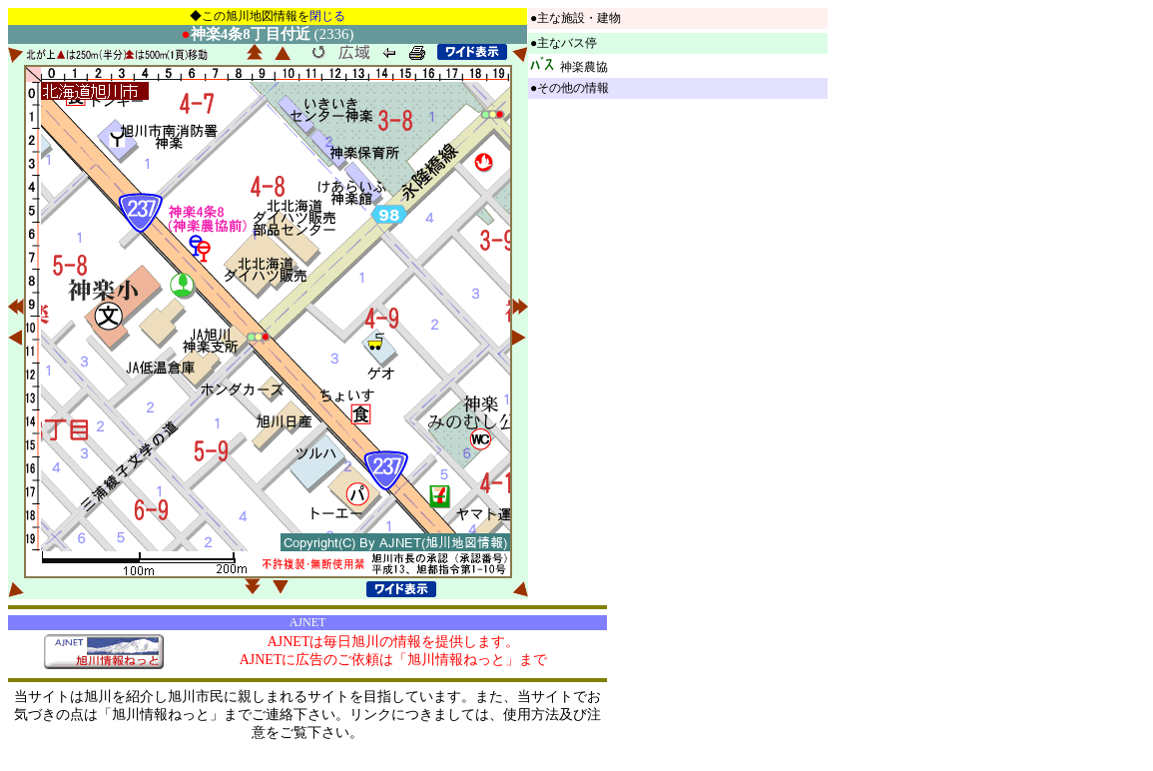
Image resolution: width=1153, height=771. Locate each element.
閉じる (327, 16)
